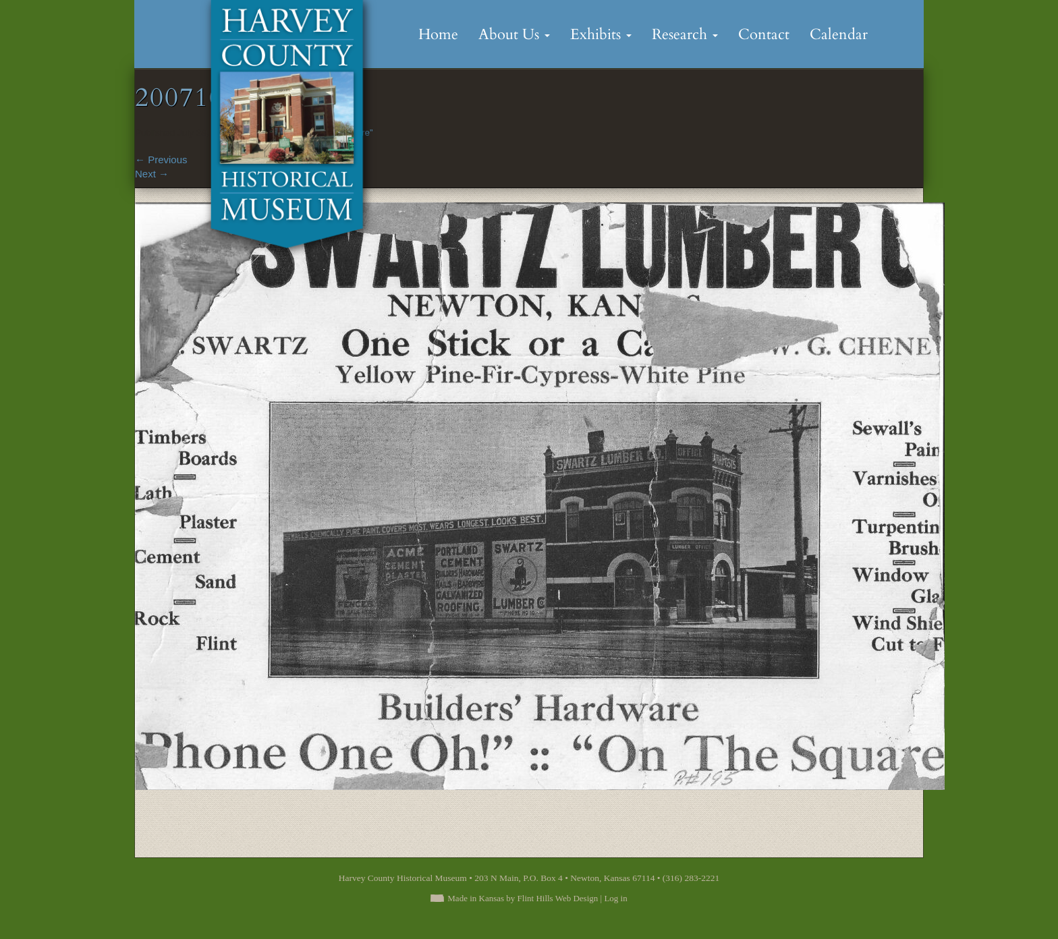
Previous (161, 159)
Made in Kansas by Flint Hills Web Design (522, 898)
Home (438, 34)
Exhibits (601, 34)
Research (685, 34)
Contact (763, 34)
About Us (514, 34)
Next (152, 173)
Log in (615, 898)
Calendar (839, 34)
